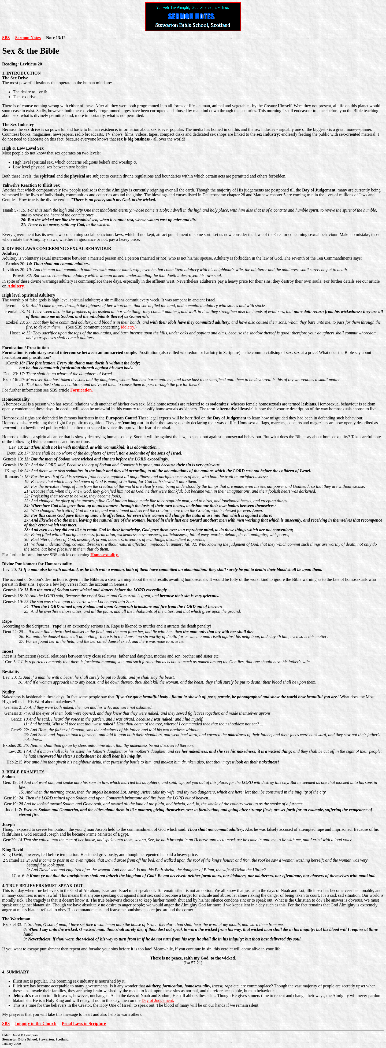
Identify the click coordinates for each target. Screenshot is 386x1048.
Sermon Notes (28, 37)
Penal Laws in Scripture (84, 1023)
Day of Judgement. (158, 1000)
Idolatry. (128, 327)
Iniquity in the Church (35, 1023)
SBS (6, 37)
